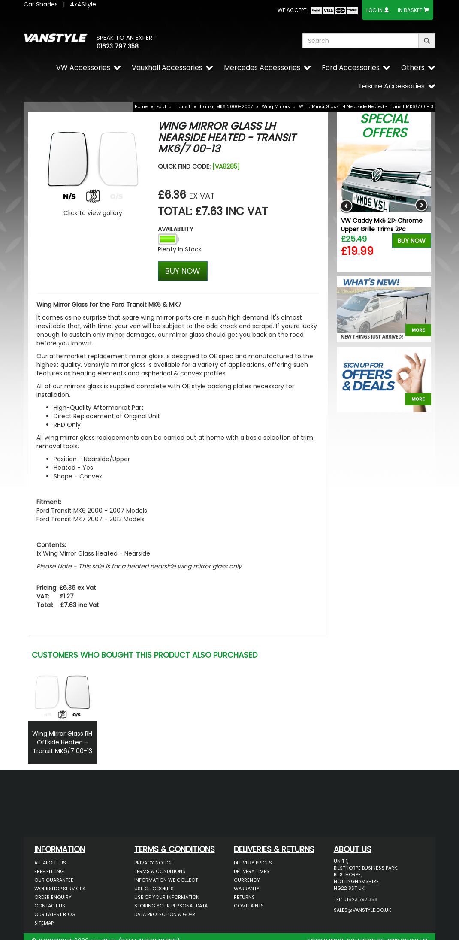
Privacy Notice (153, 862)
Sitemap (44, 922)
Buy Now (412, 240)
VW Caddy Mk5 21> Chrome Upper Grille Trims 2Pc (382, 224)
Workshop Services (59, 888)
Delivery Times (251, 871)
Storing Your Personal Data (171, 905)
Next (421, 206)
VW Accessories (83, 68)
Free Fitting (49, 871)
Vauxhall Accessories (167, 68)
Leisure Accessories (392, 86)
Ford (161, 106)
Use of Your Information (166, 897)
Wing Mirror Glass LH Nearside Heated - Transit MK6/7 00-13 (366, 106)
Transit (182, 106)
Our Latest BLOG (54, 914)
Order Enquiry (53, 897)
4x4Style (83, 4)
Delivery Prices (253, 862)
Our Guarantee (53, 880)
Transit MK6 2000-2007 (226, 106)
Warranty (247, 888)
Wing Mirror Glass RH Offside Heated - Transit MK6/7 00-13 (62, 742)
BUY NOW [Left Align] (182, 271)
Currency (247, 880)
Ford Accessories (351, 68)
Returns (244, 897)
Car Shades (41, 4)
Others (413, 68)
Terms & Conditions (159, 871)
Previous (346, 206)
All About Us (50, 862)
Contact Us (49, 905)
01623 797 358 (118, 46)
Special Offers (384, 126)
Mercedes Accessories (262, 68)
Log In (374, 10)
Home (141, 106)
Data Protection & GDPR (164, 914)
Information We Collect (166, 880)
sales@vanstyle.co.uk (362, 910)
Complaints (249, 905)
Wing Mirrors (276, 106)
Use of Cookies (154, 888)
